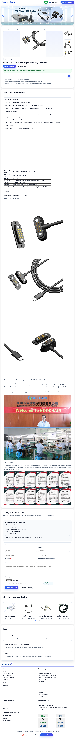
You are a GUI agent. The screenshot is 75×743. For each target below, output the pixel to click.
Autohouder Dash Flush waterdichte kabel (47, 675)
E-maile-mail (8, 553)
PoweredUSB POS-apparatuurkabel (46, 673)
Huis (4, 29)
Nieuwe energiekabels (43, 671)
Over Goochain (6, 671)
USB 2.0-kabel (41, 696)
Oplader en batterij (7, 703)
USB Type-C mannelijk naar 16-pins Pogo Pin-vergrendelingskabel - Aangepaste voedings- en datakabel (29, 615)
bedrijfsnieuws (6, 685)
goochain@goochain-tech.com (46, 705)
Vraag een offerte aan (67, 2)
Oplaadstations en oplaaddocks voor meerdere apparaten (15, 709)
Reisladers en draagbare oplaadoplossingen (12, 705)
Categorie (9, 29)
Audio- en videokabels (43, 679)
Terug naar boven (34, 735)
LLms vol (57, 731)
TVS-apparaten (6, 718)
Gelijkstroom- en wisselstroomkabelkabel (47, 677)
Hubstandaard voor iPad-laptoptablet (11, 712)
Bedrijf (42, 547)
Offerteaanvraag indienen (11, 587)
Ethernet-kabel (42, 685)
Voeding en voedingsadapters (9, 710)
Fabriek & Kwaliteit (7, 675)
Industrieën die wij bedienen (9, 677)
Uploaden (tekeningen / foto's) (12, 578)
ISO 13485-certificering (8, 673)
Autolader (5, 707)
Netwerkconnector (43, 683)
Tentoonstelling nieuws (8, 691)
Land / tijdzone (44, 553)
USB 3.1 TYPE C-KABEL (43, 694)
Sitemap (50, 731)
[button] (72, 15)
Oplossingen (5, 679)
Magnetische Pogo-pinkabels (10, 59)
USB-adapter (41, 681)
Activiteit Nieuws (6, 689)
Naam (6, 547)
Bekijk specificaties (22, 66)
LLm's (53, 731)
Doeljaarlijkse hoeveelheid (46, 558)
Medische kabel (42, 692)
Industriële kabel (42, 690)
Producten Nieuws (7, 687)
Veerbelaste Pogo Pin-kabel (25, 29)
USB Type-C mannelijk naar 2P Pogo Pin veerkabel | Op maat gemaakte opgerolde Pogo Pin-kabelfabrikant (63, 615)
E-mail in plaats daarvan (26, 587)
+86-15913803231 (43, 703)
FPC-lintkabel (41, 689)
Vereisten (7, 564)
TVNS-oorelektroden (7, 720)
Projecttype (8, 558)
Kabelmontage (15, 29)
